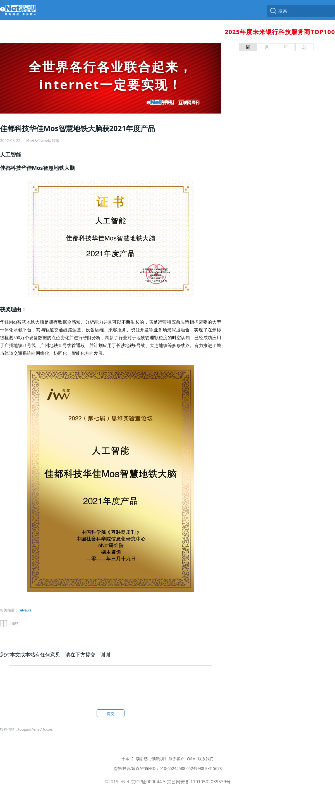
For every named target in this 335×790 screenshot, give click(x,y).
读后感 (142, 758)
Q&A (191, 758)
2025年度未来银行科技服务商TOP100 (280, 31)
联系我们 (206, 758)
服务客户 (176, 758)
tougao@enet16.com (35, 729)
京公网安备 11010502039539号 (199, 782)
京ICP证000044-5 (148, 782)
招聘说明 (158, 758)
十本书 (127, 758)
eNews (25, 610)
